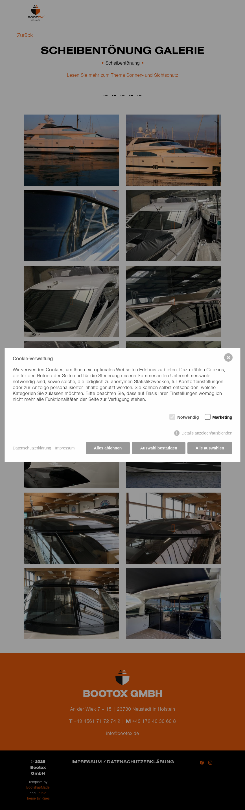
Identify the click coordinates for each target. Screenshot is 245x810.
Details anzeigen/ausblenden (206, 433)
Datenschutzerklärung (32, 448)
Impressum (65, 448)
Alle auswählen (210, 448)
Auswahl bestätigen (158, 448)
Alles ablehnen (108, 448)
